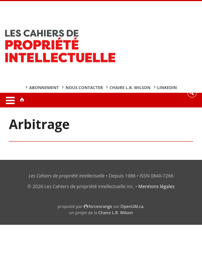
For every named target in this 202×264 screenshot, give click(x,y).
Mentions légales (156, 186)
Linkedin (167, 87)
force (100, 206)
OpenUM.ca (131, 206)
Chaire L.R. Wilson (130, 87)
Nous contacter (84, 87)
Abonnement (44, 87)
